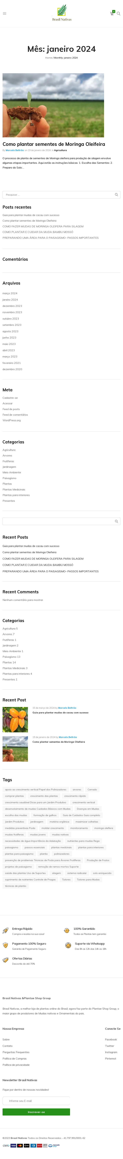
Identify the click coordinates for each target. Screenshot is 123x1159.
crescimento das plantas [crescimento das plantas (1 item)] (44, 795)
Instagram (111, 1052)
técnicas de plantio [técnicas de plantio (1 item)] (15, 885)
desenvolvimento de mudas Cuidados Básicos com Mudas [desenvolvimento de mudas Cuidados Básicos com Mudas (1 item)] (38, 808)
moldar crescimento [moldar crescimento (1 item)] (53, 828)
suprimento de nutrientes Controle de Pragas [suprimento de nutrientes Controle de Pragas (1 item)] (30, 879)
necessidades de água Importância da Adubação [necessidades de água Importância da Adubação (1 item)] (33, 840)
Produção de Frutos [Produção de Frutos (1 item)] (98, 860)
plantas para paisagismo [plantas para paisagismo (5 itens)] (19, 853)
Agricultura (60, 150)
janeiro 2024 (10, 299)
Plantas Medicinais (14, 489)
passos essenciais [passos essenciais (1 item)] (35, 847)
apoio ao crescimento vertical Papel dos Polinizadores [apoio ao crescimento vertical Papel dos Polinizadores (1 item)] (35, 789)
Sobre (6, 1039)
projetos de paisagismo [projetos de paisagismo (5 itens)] (18, 866)
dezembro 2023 (12, 306)
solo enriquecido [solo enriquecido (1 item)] (102, 873)
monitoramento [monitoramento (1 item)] (79, 828)
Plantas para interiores (16, 495)
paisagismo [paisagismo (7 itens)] (11, 847)
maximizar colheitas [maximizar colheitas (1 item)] (87, 821)
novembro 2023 (12, 312)
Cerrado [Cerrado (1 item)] (92, 789)
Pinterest (110, 1058)
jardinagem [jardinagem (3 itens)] (36, 821)
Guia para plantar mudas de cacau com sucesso (31, 215)
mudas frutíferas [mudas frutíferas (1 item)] (14, 834)
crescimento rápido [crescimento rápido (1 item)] (75, 795)
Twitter (109, 1046)
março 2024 (10, 293)
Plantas (7, 483)
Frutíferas (8, 461)
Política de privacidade (16, 1064)
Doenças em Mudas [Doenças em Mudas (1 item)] (88, 808)
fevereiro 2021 (12, 363)
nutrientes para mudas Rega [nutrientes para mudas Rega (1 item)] (83, 840)
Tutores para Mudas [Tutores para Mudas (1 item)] (88, 879)
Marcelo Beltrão (15, 150)
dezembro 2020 (12, 369)
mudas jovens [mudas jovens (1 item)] (38, 834)
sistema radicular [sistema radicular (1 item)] (77, 873)
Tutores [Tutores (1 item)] (66, 879)
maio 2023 (9, 344)
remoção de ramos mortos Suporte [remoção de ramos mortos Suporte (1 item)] (58, 866)
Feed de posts (11, 409)
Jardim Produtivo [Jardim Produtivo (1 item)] (14, 821)
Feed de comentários (15, 414)
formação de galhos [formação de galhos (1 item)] (45, 815)
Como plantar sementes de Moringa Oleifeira (54, 144)
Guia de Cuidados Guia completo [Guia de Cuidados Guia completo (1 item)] (81, 815)
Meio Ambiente (12, 472)
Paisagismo (9, 478)
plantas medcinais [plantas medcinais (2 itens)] (61, 847)
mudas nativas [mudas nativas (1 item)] (60, 834)
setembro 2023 (12, 325)
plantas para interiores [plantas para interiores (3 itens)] (91, 847)
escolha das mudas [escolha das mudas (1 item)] (16, 815)
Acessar (8, 403)
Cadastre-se (10, 397)
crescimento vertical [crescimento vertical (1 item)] (84, 802)
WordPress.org (12, 420)
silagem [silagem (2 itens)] (56, 873)
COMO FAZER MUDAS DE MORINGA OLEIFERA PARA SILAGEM (43, 226)
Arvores (7, 455)
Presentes (9, 500)
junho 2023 (9, 337)
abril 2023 (9, 350)
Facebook (111, 1039)
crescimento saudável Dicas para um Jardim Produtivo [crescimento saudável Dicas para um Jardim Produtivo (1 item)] (35, 802)
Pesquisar (116, 521)
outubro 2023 (11, 318)
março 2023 (10, 356)
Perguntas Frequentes (16, 1052)
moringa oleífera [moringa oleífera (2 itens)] (103, 828)
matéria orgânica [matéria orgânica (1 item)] (59, 821)
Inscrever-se (36, 1112)
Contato (8, 1046)
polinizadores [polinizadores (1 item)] (61, 853)
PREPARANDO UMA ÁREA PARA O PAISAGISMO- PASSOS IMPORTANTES (51, 237)
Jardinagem (9, 466)
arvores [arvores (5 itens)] (77, 789)
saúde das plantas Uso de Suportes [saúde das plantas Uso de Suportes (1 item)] (25, 873)
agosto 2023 (10, 331)
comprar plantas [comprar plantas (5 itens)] (14, 795)
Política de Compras (15, 1058)
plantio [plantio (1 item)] (44, 853)
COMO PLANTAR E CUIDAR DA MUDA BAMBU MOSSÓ (38, 232)
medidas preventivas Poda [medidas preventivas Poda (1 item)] (20, 828)
